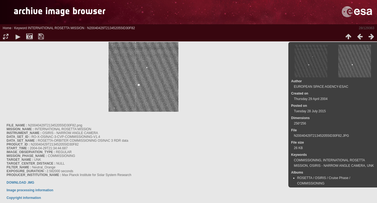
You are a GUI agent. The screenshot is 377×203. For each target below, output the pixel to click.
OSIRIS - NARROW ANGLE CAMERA (337, 166)
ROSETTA (304, 178)
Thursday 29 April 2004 (310, 99)
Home (7, 28)
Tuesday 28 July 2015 (310, 111)
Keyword (20, 28)
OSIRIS (320, 178)
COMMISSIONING (307, 160)
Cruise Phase (338, 178)
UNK (370, 166)
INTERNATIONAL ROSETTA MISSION (56, 28)
